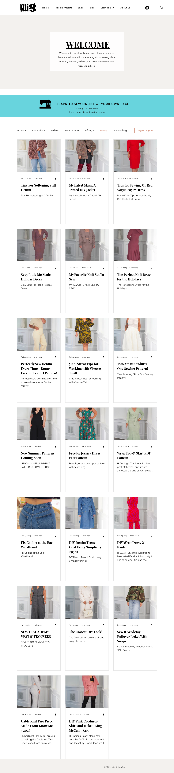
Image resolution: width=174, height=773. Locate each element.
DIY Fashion (38, 130)
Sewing (103, 130)
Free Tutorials (72, 130)
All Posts (21, 130)
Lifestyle (89, 130)
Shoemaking (120, 130)
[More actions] (56, 178)
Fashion (55, 130)
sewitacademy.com (94, 112)
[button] (162, 7)
